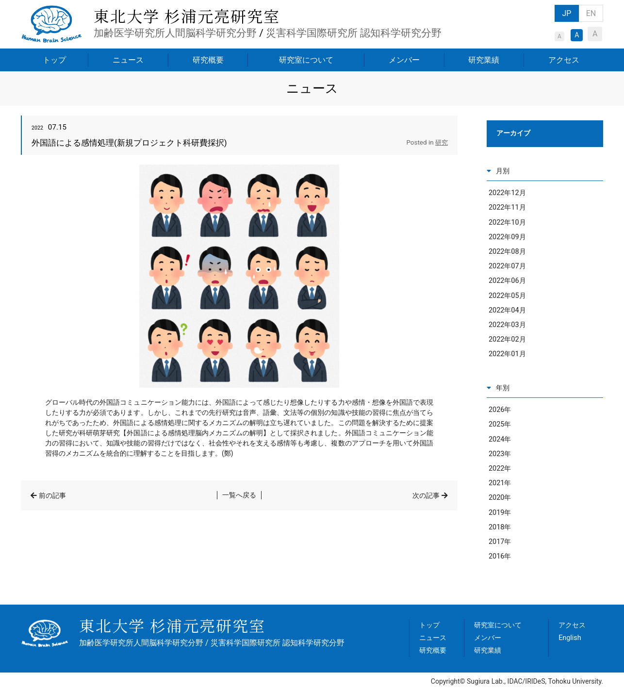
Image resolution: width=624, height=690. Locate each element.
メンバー (404, 60)
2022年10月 (507, 222)
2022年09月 (507, 237)
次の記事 (426, 496)
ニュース (128, 60)
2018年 (500, 527)
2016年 (500, 556)
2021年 (500, 483)
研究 (441, 142)
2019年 (500, 513)
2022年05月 (507, 296)
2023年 (500, 454)
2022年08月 (507, 251)
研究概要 (208, 60)
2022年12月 (507, 193)
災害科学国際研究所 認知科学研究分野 (354, 33)
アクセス (563, 60)
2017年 (500, 542)
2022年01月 (507, 354)
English (569, 638)
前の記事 (52, 496)
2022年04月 (507, 310)
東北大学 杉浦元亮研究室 (187, 15)
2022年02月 (507, 339)
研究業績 (483, 60)
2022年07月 (507, 266)
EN (591, 13)
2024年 (500, 439)
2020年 (500, 497)
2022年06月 (507, 281)
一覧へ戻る (239, 495)
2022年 (500, 468)
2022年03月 (507, 325)
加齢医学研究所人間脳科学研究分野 (175, 33)
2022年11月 (507, 207)
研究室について (306, 60)
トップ (54, 60)
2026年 (500, 410)
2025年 (500, 424)
